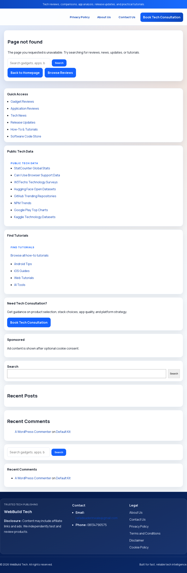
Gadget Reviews (22, 101)
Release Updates (23, 122)
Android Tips (23, 264)
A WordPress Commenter (33, 432)
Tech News (18, 115)
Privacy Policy (80, 17)
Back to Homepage (25, 73)
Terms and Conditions (145, 533)
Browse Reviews (60, 73)
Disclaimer (136, 540)
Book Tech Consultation (161, 17)
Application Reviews (25, 108)
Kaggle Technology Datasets (35, 217)
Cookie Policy (139, 547)
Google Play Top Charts (31, 210)
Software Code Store (26, 136)
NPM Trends (22, 203)
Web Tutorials (24, 278)
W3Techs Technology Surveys (36, 182)
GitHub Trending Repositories (35, 196)
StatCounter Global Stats (32, 168)
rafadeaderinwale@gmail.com (97, 518)
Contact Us (127, 17)
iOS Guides (22, 271)
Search (59, 62)
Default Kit (63, 432)
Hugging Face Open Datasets (35, 189)
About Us (104, 17)
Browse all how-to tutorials (30, 255)
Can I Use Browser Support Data (37, 175)
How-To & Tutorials (24, 129)
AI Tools (19, 285)
